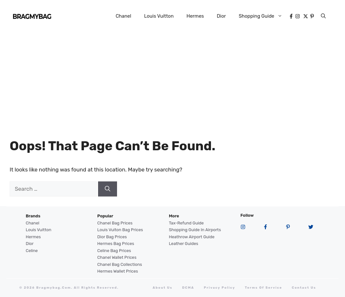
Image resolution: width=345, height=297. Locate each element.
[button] (323, 16)
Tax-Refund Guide (186, 223)
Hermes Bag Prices (115, 243)
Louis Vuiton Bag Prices (120, 229)
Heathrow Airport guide (191, 236)
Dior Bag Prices (112, 236)
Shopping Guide (264, 16)
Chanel (124, 16)
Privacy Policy (219, 288)
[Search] (107, 189)
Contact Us (304, 288)
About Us (163, 288)
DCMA (188, 288)
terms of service (263, 288)
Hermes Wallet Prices (117, 271)
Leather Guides (183, 243)
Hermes (195, 16)
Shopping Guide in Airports (195, 229)
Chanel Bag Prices (115, 223)
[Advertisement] (172, 80)
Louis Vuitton (159, 16)
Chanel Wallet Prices (117, 257)
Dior (221, 16)
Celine (32, 250)
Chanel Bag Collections (119, 264)
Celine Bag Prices (114, 250)
